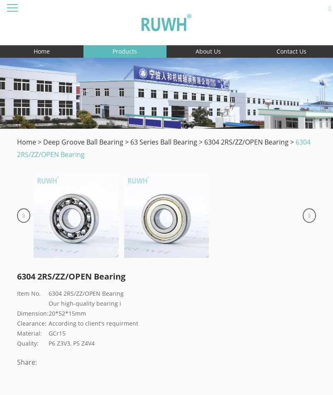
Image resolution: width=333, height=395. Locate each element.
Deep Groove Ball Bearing (83, 142)
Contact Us (291, 51)
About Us (208, 51)
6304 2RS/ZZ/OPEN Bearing (246, 142)
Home (42, 51)
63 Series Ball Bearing (163, 142)
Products (125, 51)
